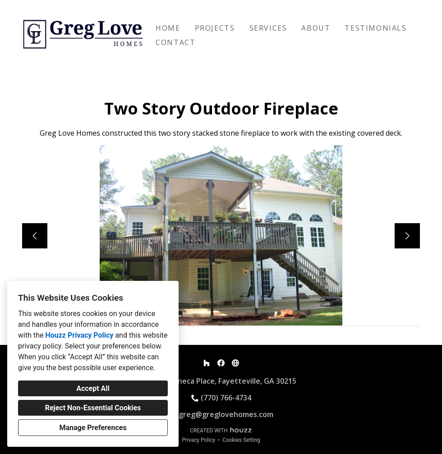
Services (268, 28)
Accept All (93, 388)
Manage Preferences (92, 427)
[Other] (235, 363)
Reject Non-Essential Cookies (93, 408)
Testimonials (375, 28)
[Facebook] (221, 363)
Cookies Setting (241, 440)
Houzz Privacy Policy (79, 335)
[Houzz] (206, 363)
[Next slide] (407, 235)
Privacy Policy (198, 440)
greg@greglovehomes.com (226, 414)
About (315, 28)
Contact (175, 42)
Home (168, 28)
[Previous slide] (34, 235)
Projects (215, 28)
